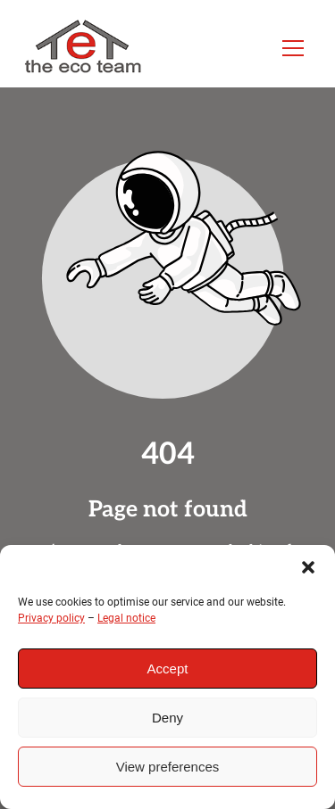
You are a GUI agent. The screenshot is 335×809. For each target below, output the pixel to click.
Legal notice (126, 618)
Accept (167, 668)
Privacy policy (51, 618)
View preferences (168, 766)
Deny (167, 717)
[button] (308, 567)
